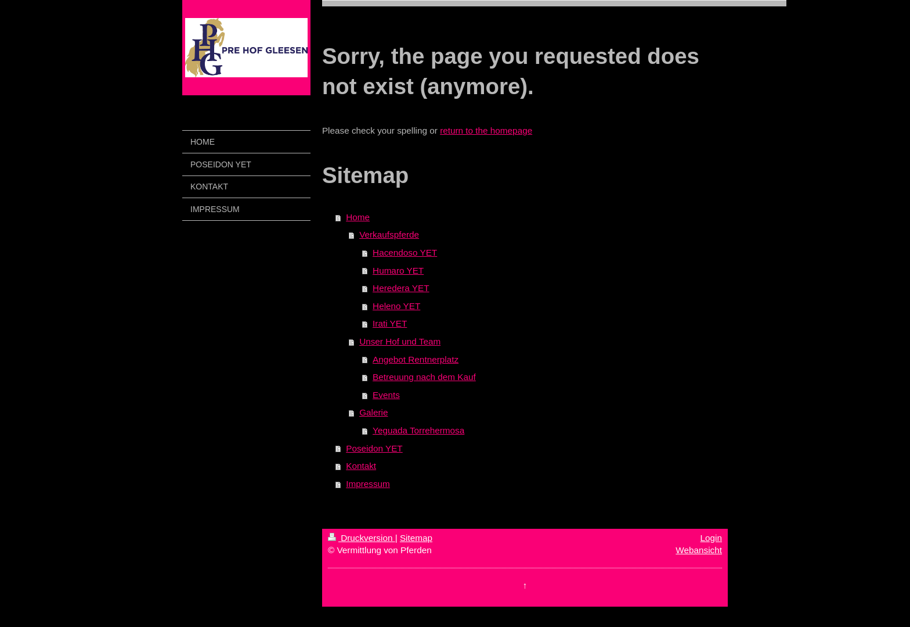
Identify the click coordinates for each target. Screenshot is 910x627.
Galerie (373, 412)
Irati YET (390, 323)
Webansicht (699, 550)
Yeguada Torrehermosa (418, 430)
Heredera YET (401, 288)
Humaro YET (398, 270)
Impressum (368, 484)
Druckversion (361, 538)
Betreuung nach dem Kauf (424, 377)
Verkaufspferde (389, 234)
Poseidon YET (374, 448)
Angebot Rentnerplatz (415, 359)
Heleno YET (396, 306)
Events (386, 395)
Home (358, 217)
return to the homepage (486, 130)
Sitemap (416, 538)
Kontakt (361, 466)
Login (711, 538)
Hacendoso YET (405, 252)
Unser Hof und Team (399, 341)
